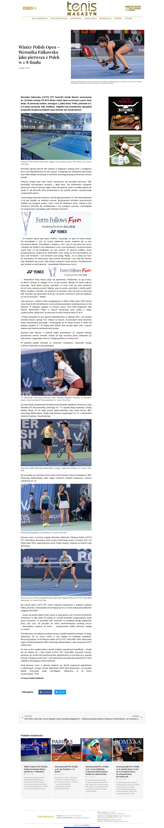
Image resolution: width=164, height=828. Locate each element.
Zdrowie (118, 18)
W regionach (76, 18)
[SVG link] (82, 8)
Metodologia (105, 18)
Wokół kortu (91, 18)
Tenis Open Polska (59, 18)
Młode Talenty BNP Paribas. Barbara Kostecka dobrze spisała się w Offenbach (36, 769)
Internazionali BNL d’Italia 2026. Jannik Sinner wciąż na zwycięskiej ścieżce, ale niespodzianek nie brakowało (127, 771)
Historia (128, 18)
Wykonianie (82, 825)
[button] (45, 692)
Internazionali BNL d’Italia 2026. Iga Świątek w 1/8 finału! (66, 769)
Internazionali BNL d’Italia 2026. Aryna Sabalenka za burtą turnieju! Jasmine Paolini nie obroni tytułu (97, 770)
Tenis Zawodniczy (40, 18)
